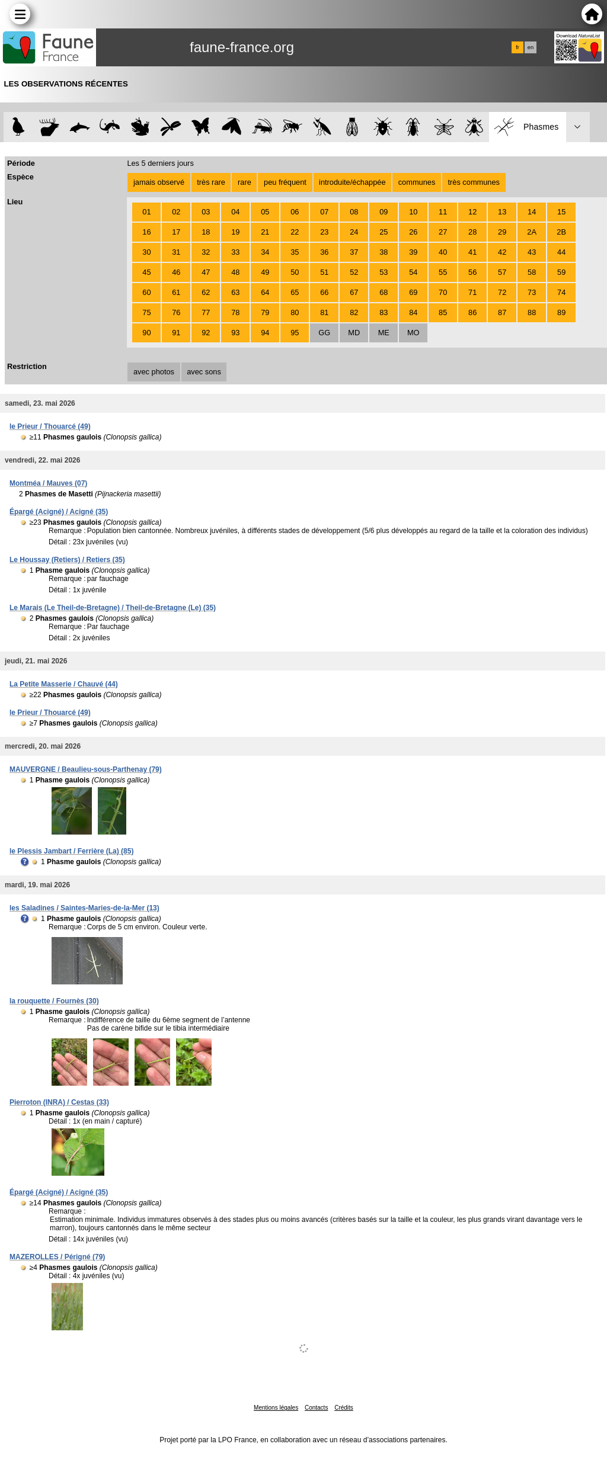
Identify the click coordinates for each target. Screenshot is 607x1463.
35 (294, 252)
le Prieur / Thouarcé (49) (50, 426)
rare (244, 182)
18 (206, 231)
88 (532, 312)
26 (413, 231)
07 (324, 211)
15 (561, 211)
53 (383, 272)
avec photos (153, 371)
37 (354, 252)
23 (324, 231)
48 (235, 272)
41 (472, 252)
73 (532, 292)
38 (383, 252)
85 (443, 312)
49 (265, 272)
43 (532, 252)
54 (413, 272)
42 (502, 252)
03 (206, 211)
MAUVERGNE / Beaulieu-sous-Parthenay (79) (85, 769)
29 (502, 231)
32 (206, 252)
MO (413, 332)
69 (413, 292)
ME (383, 332)
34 (265, 252)
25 (383, 231)
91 (176, 332)
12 (472, 211)
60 (146, 292)
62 (206, 292)
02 (176, 211)
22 (294, 231)
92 (206, 332)
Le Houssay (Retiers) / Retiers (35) (67, 560)
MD (354, 332)
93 (235, 332)
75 (146, 312)
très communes (473, 182)
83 (383, 312)
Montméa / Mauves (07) (48, 483)
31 (176, 252)
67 (354, 292)
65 (294, 292)
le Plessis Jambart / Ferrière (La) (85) (71, 851)
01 (146, 211)
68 (383, 292)
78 (235, 312)
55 (443, 272)
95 (294, 332)
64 (265, 292)
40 (443, 252)
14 (532, 211)
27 (443, 231)
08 (354, 211)
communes (417, 182)
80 (294, 312)
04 (235, 211)
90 (146, 332)
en (530, 47)
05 (265, 211)
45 (146, 272)
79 (265, 312)
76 (176, 312)
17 (176, 231)
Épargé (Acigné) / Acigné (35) (58, 512)
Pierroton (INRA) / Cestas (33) (59, 1102)
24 (354, 231)
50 (294, 272)
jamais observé (158, 182)
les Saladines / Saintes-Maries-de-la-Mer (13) (84, 908)
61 (176, 292)
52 (354, 272)
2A (531, 231)
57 (502, 272)
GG (324, 332)
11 (443, 211)
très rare (211, 182)
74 (561, 292)
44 (561, 252)
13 (502, 211)
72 (502, 292)
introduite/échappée (352, 182)
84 (413, 312)
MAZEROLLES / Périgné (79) (57, 1257)
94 (265, 332)
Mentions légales (276, 1407)
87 (502, 312)
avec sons (204, 371)
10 (413, 211)
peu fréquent (285, 182)
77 (206, 312)
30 (146, 252)
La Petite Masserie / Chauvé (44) (63, 684)
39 (413, 252)
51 (324, 272)
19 (235, 231)
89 (561, 312)
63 (235, 292)
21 (265, 231)
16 (146, 231)
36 (324, 252)
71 (472, 292)
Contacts (316, 1407)
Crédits (343, 1407)
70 (443, 292)
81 (324, 312)
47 (206, 272)
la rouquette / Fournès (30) (54, 1001)
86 (472, 312)
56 (472, 272)
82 (354, 312)
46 (176, 272)
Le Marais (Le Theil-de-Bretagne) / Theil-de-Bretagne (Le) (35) (112, 608)
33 (235, 252)
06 (294, 211)
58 (532, 272)
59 (561, 272)
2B (561, 231)
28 (472, 231)
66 (324, 292)
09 (383, 211)
